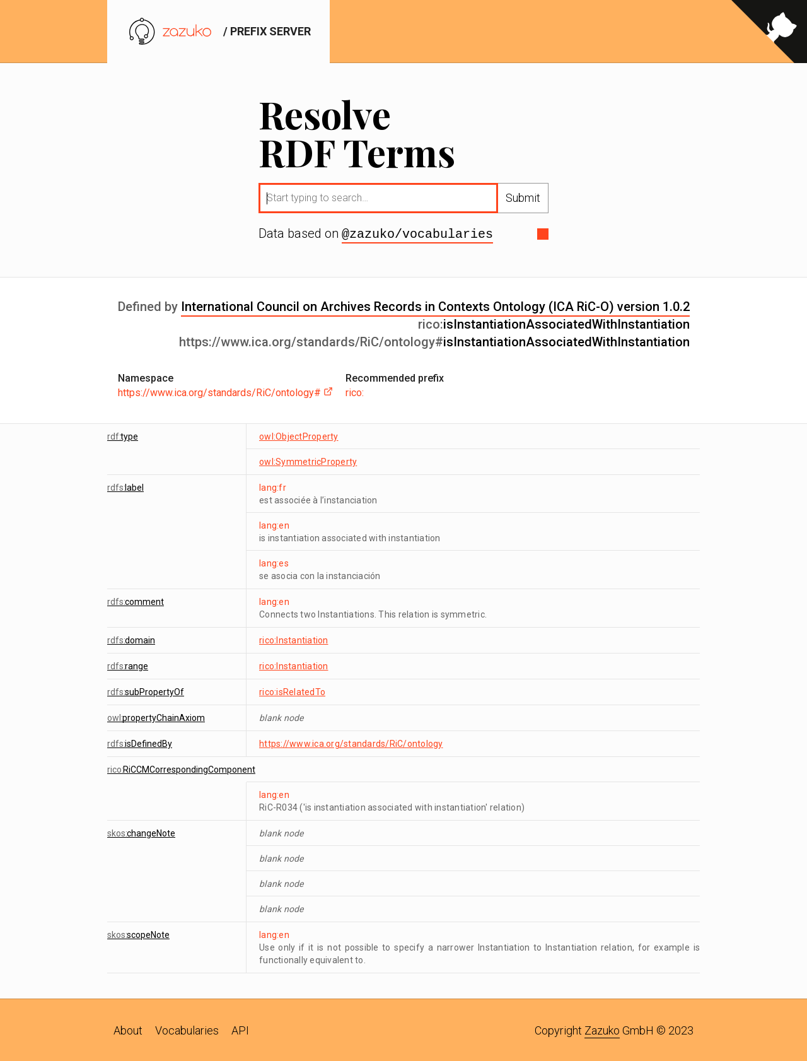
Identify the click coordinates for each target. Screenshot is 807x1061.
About (127, 1029)
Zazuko (602, 1029)
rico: (354, 391)
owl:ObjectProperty (299, 435)
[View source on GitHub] (769, 31)
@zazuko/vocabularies (417, 233)
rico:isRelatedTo (292, 691)
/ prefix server (218, 31)
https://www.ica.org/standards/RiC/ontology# (225, 391)
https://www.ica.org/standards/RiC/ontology (351, 742)
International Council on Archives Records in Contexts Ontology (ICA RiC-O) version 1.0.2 (435, 305)
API (240, 1029)
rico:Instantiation (293, 639)
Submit (523, 197)
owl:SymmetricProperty (308, 460)
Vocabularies (187, 1029)
